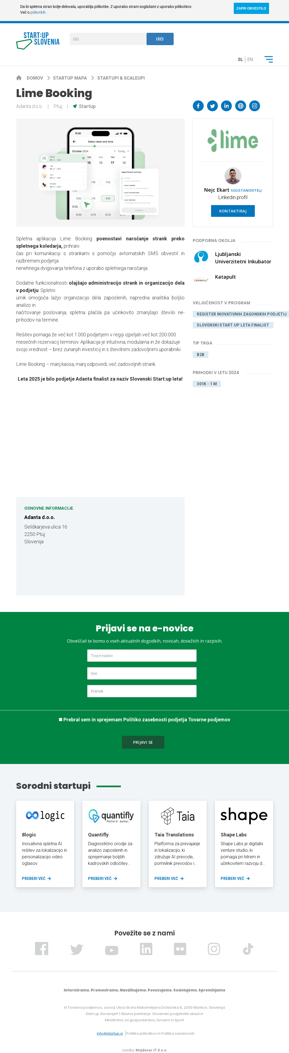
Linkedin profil (232, 197)
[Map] (140, 546)
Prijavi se (143, 742)
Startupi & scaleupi (121, 78)
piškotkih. (38, 12)
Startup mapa (70, 78)
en (250, 59)
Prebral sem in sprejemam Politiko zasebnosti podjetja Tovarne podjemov (146, 719)
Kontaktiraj (233, 211)
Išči (160, 39)
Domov (35, 78)
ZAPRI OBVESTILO (251, 8)
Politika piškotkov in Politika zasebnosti (160, 1033)
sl (240, 59)
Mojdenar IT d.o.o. (151, 1050)
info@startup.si (110, 1033)
